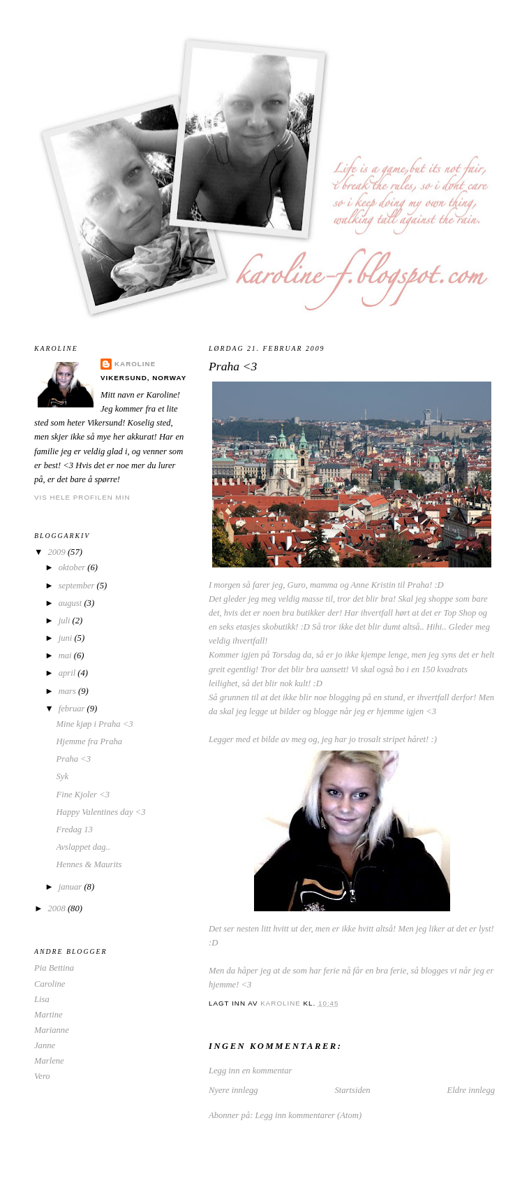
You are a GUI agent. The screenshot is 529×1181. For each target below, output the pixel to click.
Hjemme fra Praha (90, 741)
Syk (63, 776)
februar (73, 708)
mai (66, 655)
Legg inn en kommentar (250, 1070)
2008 (58, 908)
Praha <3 (74, 759)
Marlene (49, 1061)
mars (68, 691)
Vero (42, 1076)
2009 (58, 552)
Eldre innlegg (471, 1090)
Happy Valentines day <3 (101, 812)
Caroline (49, 984)
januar (71, 887)
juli (66, 620)
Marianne (51, 1030)
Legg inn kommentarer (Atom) (308, 1115)
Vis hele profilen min (82, 497)
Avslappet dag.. (83, 847)
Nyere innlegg (233, 1090)
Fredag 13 (75, 829)
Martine (48, 1015)
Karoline (135, 364)
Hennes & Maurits (89, 864)
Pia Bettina (54, 968)
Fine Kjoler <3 (83, 794)
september (78, 585)
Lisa (42, 999)
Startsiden (352, 1090)
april (68, 673)
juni (67, 638)
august (71, 603)
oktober (73, 567)
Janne (44, 1045)
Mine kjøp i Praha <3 (95, 724)
